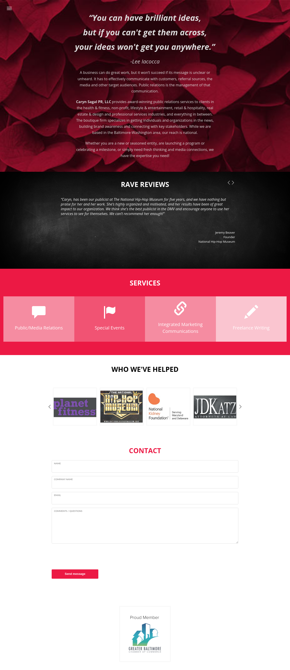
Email (57, 495)
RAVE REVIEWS (145, 184)
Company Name (63, 479)
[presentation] (86, 556)
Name (57, 463)
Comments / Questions (68, 511)
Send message (75, 574)
